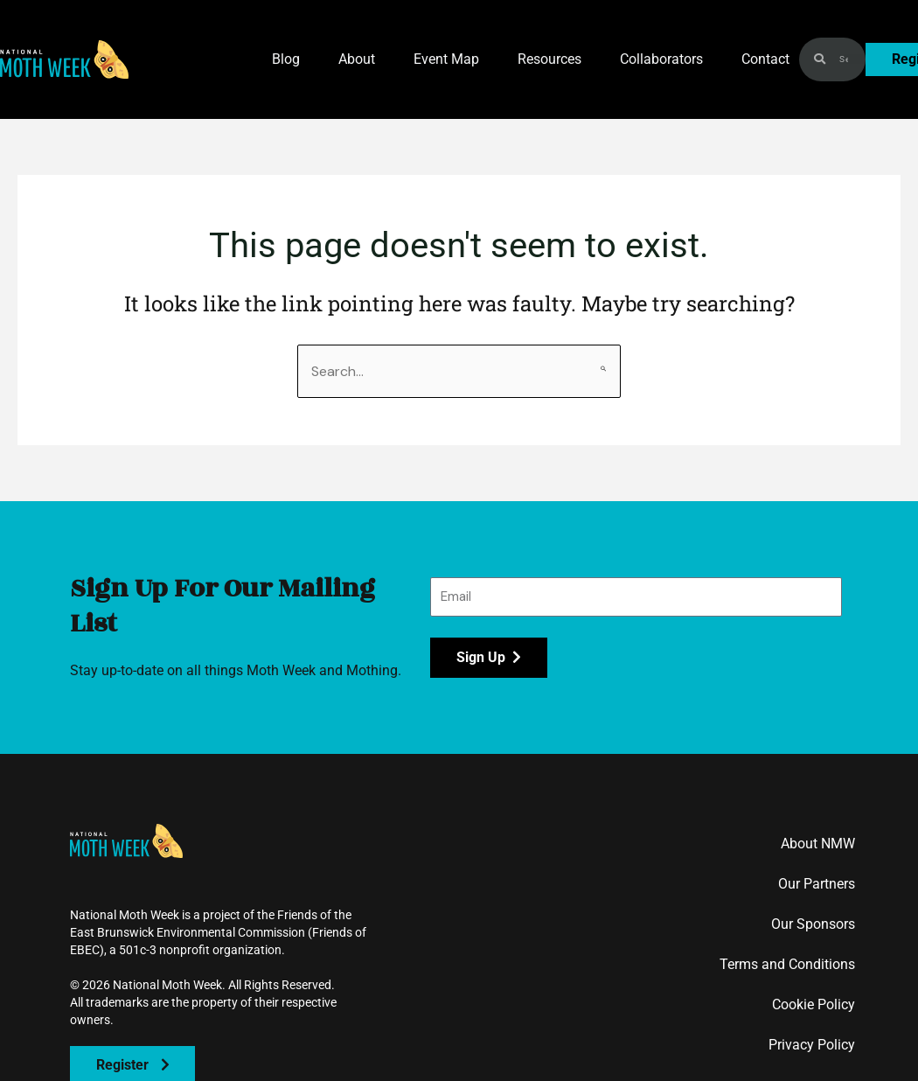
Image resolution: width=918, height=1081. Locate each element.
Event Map (446, 59)
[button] (64, 59)
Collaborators (661, 59)
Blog (286, 59)
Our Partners (816, 883)
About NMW (818, 843)
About (356, 59)
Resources (549, 59)
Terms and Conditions (787, 964)
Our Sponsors (813, 924)
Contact (765, 59)
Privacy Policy (811, 1044)
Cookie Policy (813, 1004)
